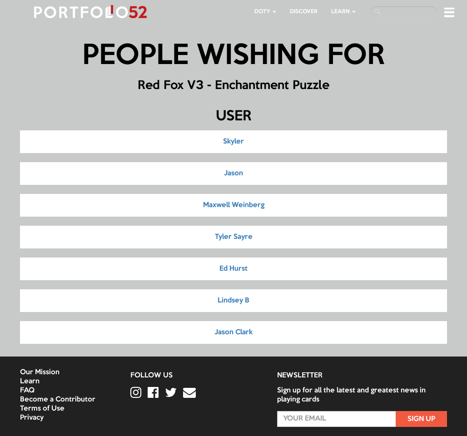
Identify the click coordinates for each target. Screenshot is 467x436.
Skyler (233, 142)
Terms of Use (42, 409)
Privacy (32, 418)
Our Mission (40, 372)
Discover (304, 11)
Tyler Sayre (234, 237)
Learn (30, 381)
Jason (233, 173)
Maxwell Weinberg (233, 205)
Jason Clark (233, 332)
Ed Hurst (233, 269)
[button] (449, 12)
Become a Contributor (57, 399)
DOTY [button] (265, 11)
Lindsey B (233, 300)
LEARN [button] (343, 11)
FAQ (27, 390)
